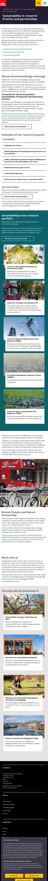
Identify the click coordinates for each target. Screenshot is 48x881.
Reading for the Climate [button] (12, 146)
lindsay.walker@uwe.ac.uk (21, 454)
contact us (39, 565)
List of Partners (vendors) (10, 876)
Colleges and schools (10, 840)
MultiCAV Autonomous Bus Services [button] (17, 168)
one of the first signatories (17, 114)
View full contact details (10, 788)
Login (4, 834)
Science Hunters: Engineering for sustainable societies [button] (23, 179)
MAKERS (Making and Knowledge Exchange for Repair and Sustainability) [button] (25, 152)
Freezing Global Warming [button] (13, 173)
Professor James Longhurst (11, 535)
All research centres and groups (16, 239)
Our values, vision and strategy (19, 9)
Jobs (4, 831)
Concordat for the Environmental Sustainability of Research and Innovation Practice (23, 116)
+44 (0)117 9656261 (16, 786)
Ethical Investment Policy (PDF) (14, 52)
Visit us (5, 814)
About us (8, 9)
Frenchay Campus (9, 804)
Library (5, 828)
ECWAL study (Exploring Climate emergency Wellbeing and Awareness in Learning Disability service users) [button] (25, 161)
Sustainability (31, 9)
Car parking (6, 811)
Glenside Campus (8, 807)
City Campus (7, 801)
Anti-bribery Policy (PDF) (12, 55)
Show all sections (9, 139)
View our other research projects (15, 196)
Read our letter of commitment (15, 127)
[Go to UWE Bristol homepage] (4, 9)
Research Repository (30, 201)
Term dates (6, 837)
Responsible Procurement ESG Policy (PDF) (18, 49)
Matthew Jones (7, 539)
